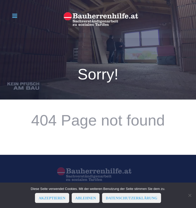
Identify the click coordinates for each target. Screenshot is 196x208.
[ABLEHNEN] (189, 195)
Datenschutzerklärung (131, 198)
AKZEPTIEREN (52, 198)
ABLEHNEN (85, 198)
